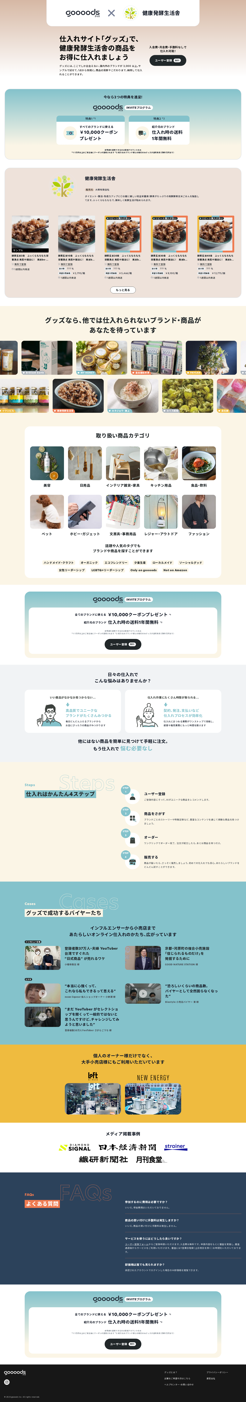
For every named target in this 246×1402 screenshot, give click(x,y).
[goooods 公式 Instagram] (7, 1382)
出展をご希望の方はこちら (177, 1378)
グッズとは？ (170, 1372)
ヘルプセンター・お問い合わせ (179, 1384)
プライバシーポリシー (217, 1372)
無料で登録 (20, 264)
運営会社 (211, 1378)
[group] (168, 60)
